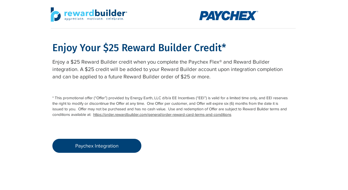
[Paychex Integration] (96, 146)
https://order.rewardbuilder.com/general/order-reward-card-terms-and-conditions (162, 114)
